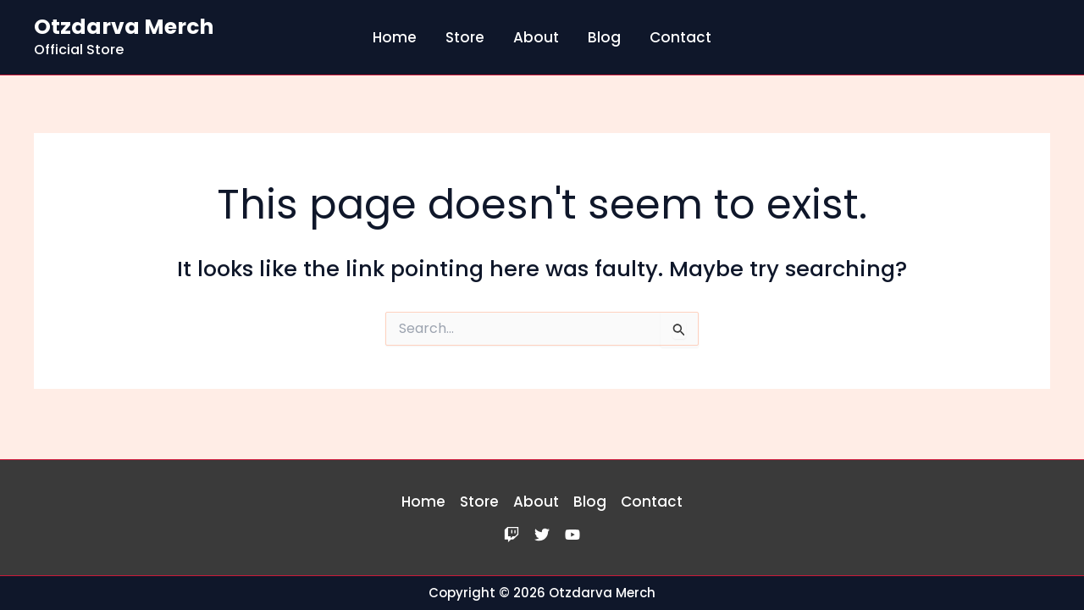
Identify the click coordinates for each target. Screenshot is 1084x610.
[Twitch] (511, 534)
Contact (680, 37)
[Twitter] (542, 534)
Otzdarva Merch (123, 27)
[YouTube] (572, 534)
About (536, 37)
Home (395, 37)
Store (464, 37)
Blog (604, 37)
